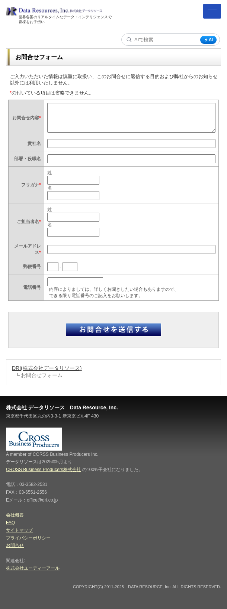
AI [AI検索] (208, 39)
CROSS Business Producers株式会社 (43, 469)
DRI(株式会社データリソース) (46, 368)
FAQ (10, 522)
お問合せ (15, 545)
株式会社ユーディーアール (33, 568)
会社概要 (15, 515)
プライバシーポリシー (28, 538)
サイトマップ (19, 530)
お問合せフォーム (42, 375)
